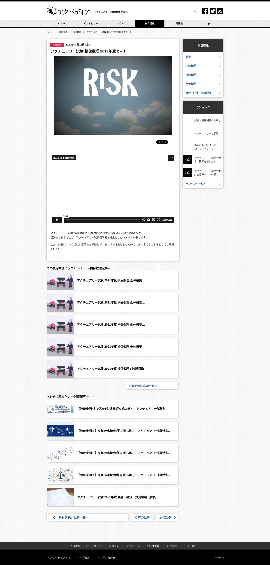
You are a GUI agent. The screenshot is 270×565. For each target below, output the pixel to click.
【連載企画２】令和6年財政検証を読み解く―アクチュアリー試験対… (123, 453)
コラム (120, 23)
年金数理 (203, 83)
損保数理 (203, 74)
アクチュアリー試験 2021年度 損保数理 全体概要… (111, 280)
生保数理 (203, 65)
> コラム (114, 545)
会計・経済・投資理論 (203, 92)
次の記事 (167, 517)
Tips (208, 23)
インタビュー (91, 23)
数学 (203, 56)
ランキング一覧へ (203, 183)
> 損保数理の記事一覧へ (143, 385)
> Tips (191, 545)
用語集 (179, 23)
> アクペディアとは (59, 557)
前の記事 (142, 517)
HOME (61, 23)
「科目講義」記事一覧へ (73, 517)
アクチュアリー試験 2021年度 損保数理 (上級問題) (110, 368)
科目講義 (149, 23)
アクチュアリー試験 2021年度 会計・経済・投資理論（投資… (118, 497)
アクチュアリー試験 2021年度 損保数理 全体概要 (109, 346)
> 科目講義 (153, 545)
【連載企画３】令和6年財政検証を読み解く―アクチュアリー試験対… (123, 430)
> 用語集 (172, 545)
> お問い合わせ (106, 557)
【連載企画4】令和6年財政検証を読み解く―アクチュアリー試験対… (123, 408)
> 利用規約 (84, 557)
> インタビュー (95, 545)
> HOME (76, 545)
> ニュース (133, 545)
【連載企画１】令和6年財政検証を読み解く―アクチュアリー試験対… (123, 475)
